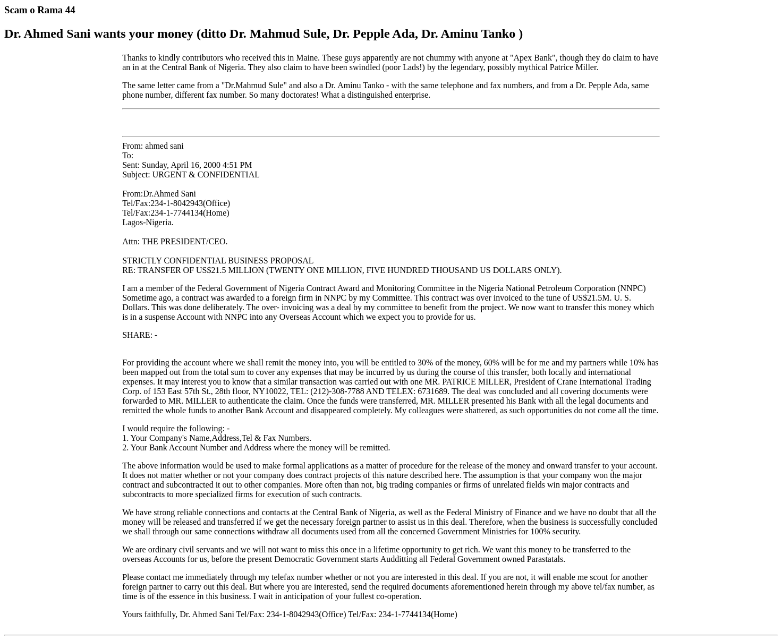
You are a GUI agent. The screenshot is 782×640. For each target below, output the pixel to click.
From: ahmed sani (391, 377)
